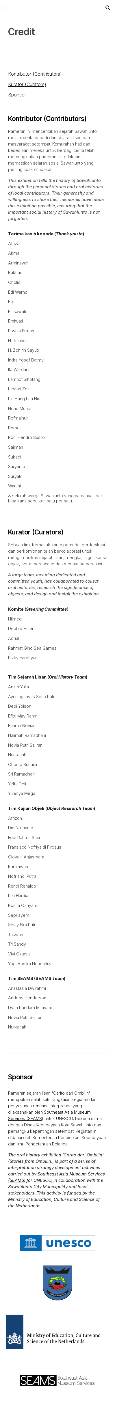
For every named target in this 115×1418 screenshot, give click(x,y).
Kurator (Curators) (27, 84)
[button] (7, 8)
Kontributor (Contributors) (35, 74)
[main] (58, 32)
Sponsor (17, 95)
